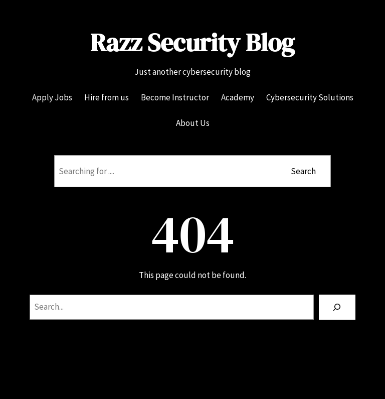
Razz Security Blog (192, 42)
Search (303, 171)
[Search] (337, 307)
